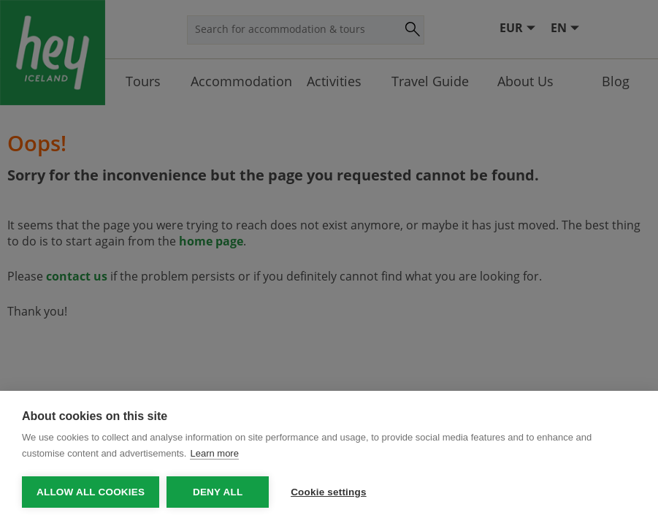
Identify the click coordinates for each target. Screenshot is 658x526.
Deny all (217, 492)
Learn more (214, 453)
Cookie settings (329, 492)
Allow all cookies (91, 492)
